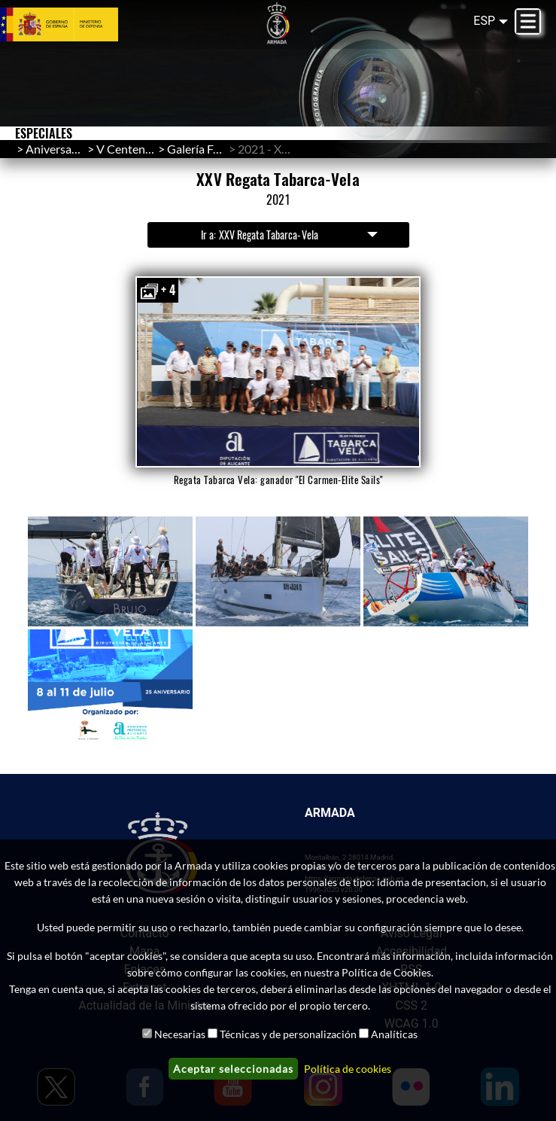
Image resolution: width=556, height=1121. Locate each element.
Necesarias (179, 1034)
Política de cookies (347, 1068)
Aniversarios (58, 149)
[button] (278, 372)
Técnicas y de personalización (288, 1034)
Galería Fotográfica (216, 149)
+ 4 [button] (157, 290)
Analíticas (394, 1034)
